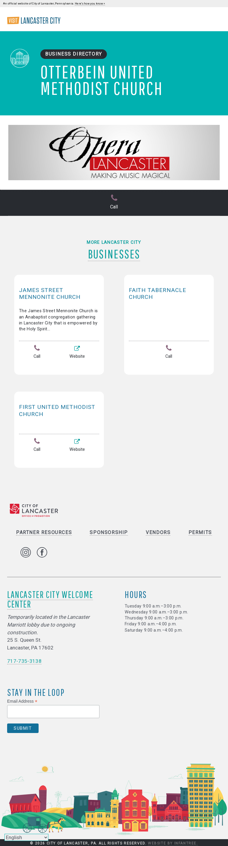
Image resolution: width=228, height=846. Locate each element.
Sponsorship (109, 531)
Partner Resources (44, 531)
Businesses (114, 253)
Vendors (158, 531)
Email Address (22, 700)
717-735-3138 (24, 660)
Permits (200, 531)
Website (77, 352)
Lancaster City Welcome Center (50, 598)
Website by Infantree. (173, 842)
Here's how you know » (90, 3)
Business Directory (73, 54)
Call (114, 202)
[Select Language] (26, 837)
